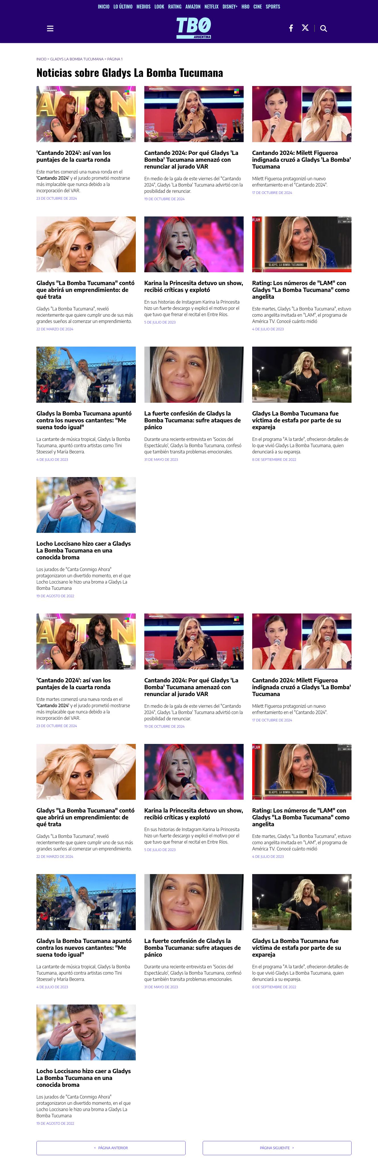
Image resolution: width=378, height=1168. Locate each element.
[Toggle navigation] (49, 28)
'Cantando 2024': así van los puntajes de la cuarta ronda (73, 156)
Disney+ (230, 6)
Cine (257, 6)
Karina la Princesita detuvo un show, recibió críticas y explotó (193, 286)
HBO (246, 6)
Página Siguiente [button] (277, 1148)
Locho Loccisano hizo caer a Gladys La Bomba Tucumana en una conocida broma (83, 550)
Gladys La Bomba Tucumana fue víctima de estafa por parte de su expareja (296, 420)
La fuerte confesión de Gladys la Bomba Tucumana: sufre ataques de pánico (192, 420)
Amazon (193, 6)
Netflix (212, 6)
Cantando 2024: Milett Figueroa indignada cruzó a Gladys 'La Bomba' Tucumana (301, 159)
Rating (175, 6)
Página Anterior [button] (111, 1148)
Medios (144, 6)
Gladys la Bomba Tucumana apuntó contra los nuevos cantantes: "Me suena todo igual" (84, 420)
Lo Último (123, 6)
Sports (273, 6)
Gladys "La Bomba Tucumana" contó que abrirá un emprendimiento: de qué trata (85, 289)
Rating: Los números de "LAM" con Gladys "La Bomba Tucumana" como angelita (301, 289)
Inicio (104, 6)
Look (159, 6)
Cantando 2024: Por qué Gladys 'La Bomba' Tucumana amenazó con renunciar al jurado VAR (191, 159)
